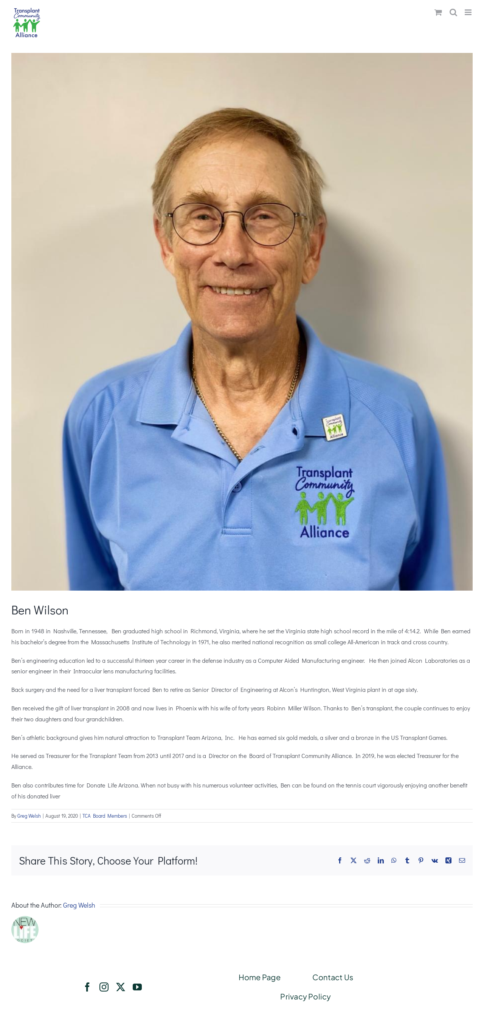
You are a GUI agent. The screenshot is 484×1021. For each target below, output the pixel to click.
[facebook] (87, 987)
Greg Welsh (29, 815)
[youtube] (137, 987)
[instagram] (104, 987)
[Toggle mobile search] (453, 12)
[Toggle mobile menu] (469, 12)
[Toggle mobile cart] (438, 12)
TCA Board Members (104, 815)
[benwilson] (242, 322)
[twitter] (120, 987)
